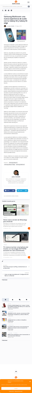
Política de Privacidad (18, 391)
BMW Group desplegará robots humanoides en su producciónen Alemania (19, 335)
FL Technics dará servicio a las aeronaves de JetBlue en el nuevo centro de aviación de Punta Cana (18, 328)
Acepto (16, 388)
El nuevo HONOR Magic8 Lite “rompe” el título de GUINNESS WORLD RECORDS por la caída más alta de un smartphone (19, 306)
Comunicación (10, 311)
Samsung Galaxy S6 (13, 162)
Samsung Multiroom (20, 164)
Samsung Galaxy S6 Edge (9, 164)
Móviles (6, 14)
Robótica (15, 332)
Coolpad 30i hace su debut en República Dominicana (17, 320)
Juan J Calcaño (11, 26)
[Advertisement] (11, 290)
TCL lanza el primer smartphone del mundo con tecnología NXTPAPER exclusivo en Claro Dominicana (15, 248)
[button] (30, 381)
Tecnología (10, 332)
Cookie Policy (11, 391)
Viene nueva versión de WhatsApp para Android (15, 220)
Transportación (11, 324)
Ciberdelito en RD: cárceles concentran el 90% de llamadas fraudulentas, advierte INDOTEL (18, 314)
